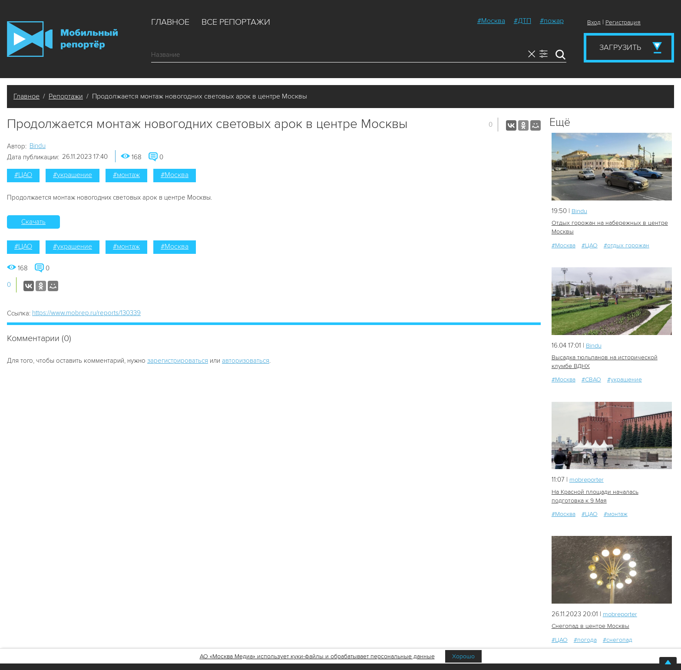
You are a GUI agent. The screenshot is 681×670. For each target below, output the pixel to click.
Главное (170, 22)
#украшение (72, 175)
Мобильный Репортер (62, 39)
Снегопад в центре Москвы (590, 626)
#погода (585, 639)
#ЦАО (23, 175)
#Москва (491, 20)
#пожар (552, 20)
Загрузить (620, 47)
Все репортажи (236, 22)
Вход (594, 22)
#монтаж (126, 175)
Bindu (38, 146)
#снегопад (617, 639)
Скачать (33, 222)
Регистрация (623, 22)
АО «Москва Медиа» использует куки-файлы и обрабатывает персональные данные (317, 656)
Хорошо (463, 656)
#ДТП (522, 20)
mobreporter (587, 479)
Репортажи (66, 96)
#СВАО (591, 379)
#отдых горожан (626, 245)
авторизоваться (245, 361)
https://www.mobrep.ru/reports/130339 (86, 313)
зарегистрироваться (177, 361)
